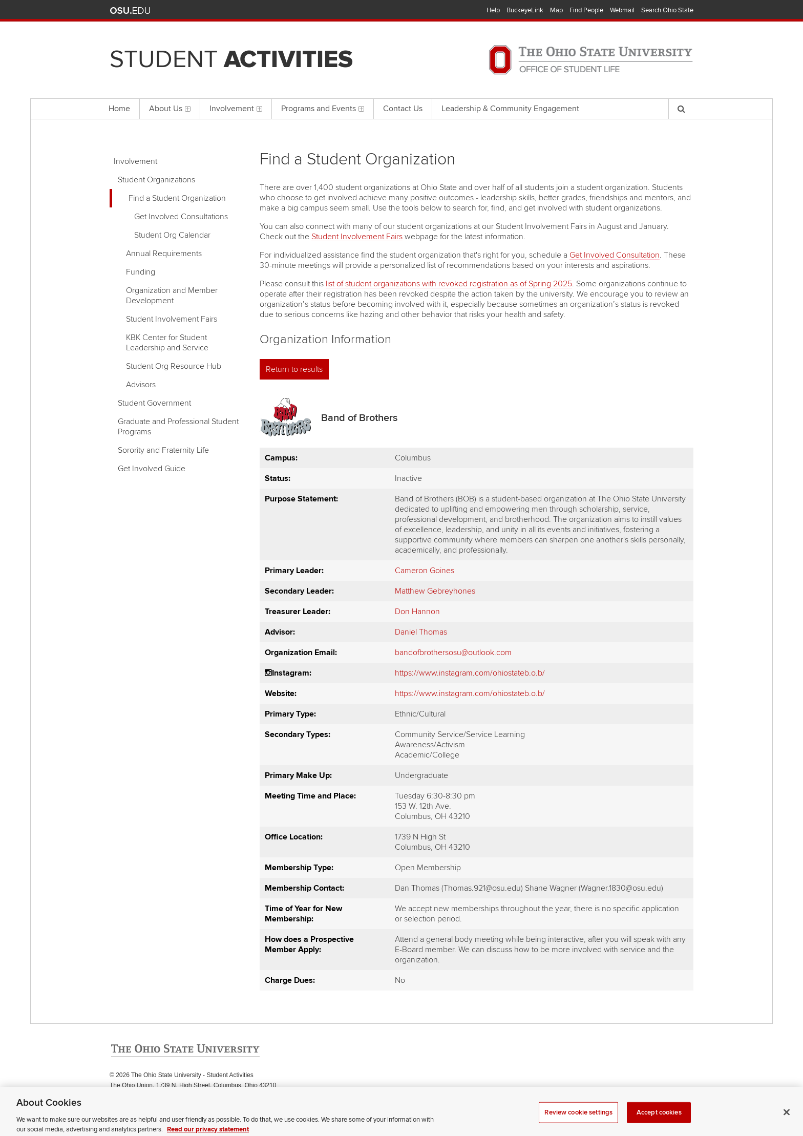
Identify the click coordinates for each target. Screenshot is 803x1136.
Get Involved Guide (151, 469)
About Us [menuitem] (170, 108)
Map (556, 10)
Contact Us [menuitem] (402, 108)
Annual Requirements (164, 253)
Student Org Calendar (172, 235)
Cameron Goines (424, 570)
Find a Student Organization (177, 198)
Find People (586, 10)
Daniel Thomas (421, 632)
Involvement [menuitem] (235, 108)
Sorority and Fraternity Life (163, 450)
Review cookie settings (578, 1118)
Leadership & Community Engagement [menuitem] (510, 108)
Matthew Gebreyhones (435, 591)
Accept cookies (659, 1118)
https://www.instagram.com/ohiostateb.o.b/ (470, 673)
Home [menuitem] (119, 108)
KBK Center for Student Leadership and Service (167, 342)
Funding (140, 272)
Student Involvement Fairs (171, 319)
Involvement (135, 161)
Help (493, 10)
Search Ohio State (667, 10)
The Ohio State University (130, 11)
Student (231, 59)
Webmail (622, 10)
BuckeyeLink (524, 10)
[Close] (786, 1118)
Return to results (294, 369)
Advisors (141, 385)
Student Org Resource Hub (173, 366)
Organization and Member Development (172, 295)
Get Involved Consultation (614, 255)
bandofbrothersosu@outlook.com (453, 652)
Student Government (154, 403)
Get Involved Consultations (181, 217)
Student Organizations (156, 180)
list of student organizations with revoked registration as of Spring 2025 (449, 284)
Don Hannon (417, 611)
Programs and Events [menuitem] (322, 108)
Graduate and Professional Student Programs (178, 426)
